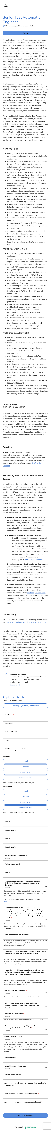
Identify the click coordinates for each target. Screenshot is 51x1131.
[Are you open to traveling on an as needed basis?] (25, 1105)
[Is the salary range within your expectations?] (25, 1096)
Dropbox (25, 767)
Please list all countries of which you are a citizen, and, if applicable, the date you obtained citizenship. (25, 952)
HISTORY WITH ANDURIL (14, 1014)
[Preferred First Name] (25, 735)
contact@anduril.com (34, 559)
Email (7, 740)
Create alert (15, 685)
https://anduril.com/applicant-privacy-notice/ (26, 622)
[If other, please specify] (25, 867)
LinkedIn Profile (10, 830)
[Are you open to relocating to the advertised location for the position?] (25, 1088)
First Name (9, 715)
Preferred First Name (12, 732)
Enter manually (25, 778)
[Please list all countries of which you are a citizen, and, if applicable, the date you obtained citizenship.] (25, 956)
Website (7, 822)
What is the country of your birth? (17, 935)
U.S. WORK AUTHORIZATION (16, 991)
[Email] (25, 743)
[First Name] (25, 718)
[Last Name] (25, 726)
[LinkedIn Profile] (25, 833)
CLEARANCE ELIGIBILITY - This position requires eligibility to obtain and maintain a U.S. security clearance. (23, 883)
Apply (25, 33)
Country (7, 749)
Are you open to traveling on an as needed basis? (23, 1102)
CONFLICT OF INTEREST (14, 1036)
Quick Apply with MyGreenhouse (25, 706)
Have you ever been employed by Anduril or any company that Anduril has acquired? (22, 1027)
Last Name (9, 723)
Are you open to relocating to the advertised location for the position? (25, 1084)
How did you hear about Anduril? (17, 856)
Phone (24, 749)
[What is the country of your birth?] (25, 937)
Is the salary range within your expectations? (22, 1094)
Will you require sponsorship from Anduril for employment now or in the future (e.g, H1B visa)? (23, 1004)
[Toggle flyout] (15, 750)
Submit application (26, 1115)
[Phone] (34, 752)
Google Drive (25, 772)
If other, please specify (13, 864)
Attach (25, 761)
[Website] (25, 825)
